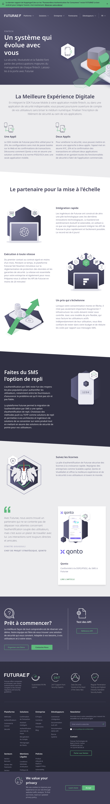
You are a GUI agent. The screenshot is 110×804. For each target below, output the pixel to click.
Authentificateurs (10, 720)
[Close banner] (107, 3)
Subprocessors (25, 783)
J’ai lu (83, 729)
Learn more (73, 788)
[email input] (88, 724)
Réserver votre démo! (53, 5)
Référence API (87, 631)
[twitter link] (105, 800)
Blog (37, 730)
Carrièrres (39, 720)
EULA (21, 786)
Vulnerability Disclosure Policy (40, 772)
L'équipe (38, 723)
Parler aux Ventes (81, 753)
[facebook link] (97, 800)
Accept (88, 788)
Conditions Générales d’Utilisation (24, 764)
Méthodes (7, 717)
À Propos (39, 717)
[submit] (103, 724)
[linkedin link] (101, 800)
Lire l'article (67, 579)
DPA (21, 779)
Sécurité (7, 729)
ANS (21, 776)
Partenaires (72, 16)
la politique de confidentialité (84, 729)
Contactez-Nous (42, 647)
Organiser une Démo (16, 647)
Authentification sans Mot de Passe (25, 730)
